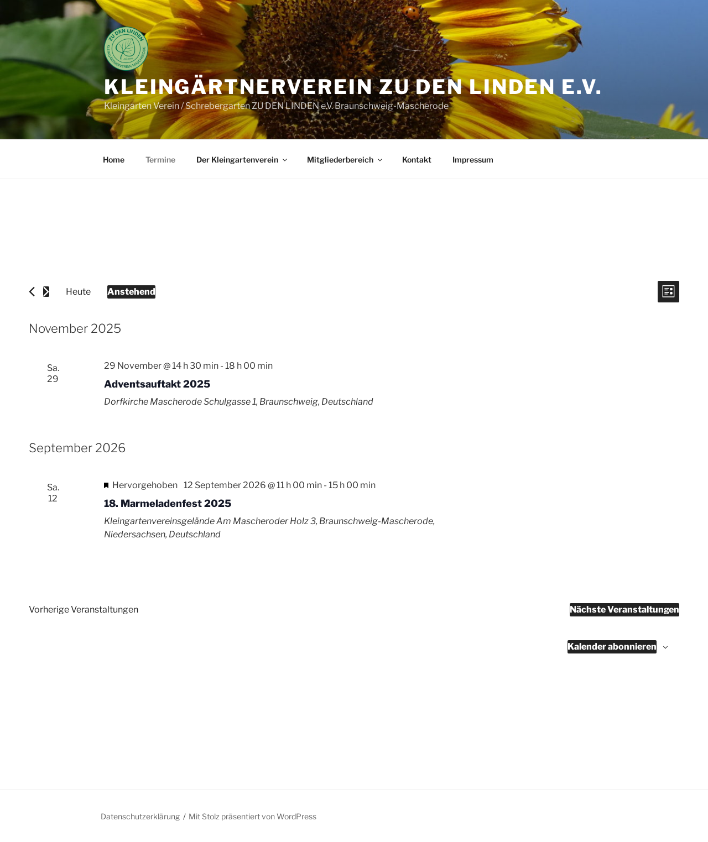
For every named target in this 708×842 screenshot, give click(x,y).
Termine (160, 159)
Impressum (472, 159)
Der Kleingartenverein (242, 159)
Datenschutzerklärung (140, 816)
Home (113, 159)
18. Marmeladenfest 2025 (167, 503)
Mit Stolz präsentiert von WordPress (252, 816)
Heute (78, 291)
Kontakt (416, 159)
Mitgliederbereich (345, 159)
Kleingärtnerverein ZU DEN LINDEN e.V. (353, 87)
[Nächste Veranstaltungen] (46, 291)
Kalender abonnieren (612, 646)
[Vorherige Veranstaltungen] (32, 291)
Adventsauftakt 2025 (157, 384)
